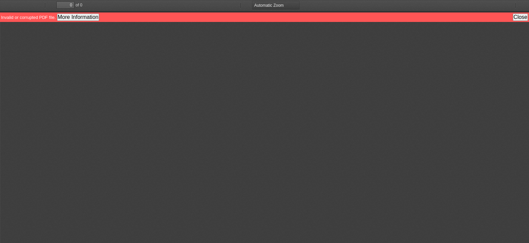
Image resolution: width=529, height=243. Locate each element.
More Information (78, 17)
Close (520, 17)
